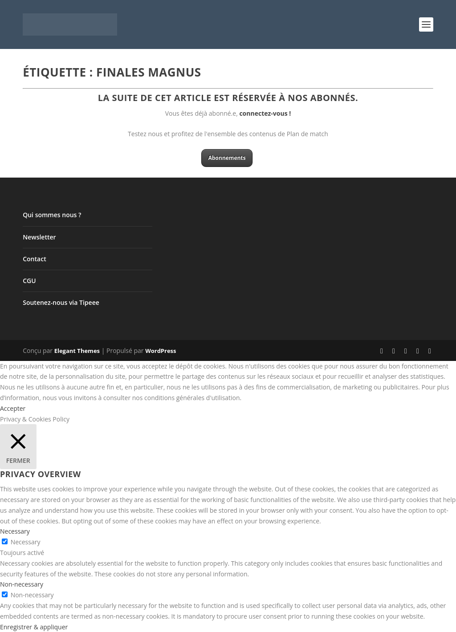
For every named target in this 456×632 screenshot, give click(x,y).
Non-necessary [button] (21, 584)
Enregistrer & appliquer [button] (34, 627)
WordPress (160, 351)
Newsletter (39, 237)
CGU (29, 280)
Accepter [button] (12, 408)
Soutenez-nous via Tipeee (61, 302)
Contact (34, 259)
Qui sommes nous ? (52, 215)
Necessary (26, 542)
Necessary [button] (15, 531)
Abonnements (226, 158)
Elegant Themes (77, 351)
